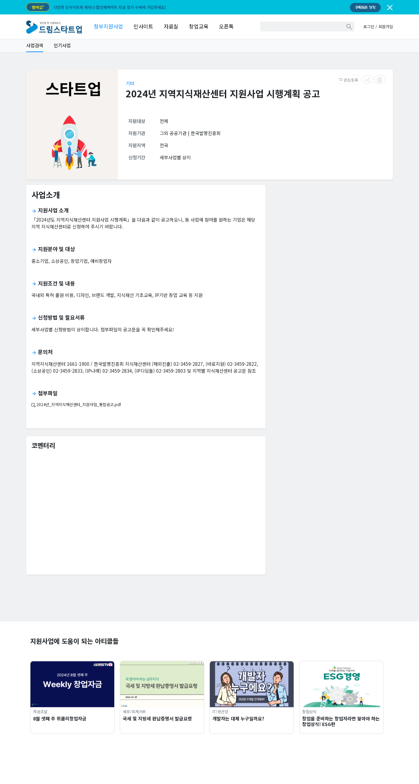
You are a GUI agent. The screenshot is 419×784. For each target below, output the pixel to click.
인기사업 (62, 45)
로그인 (368, 26)
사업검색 (34, 45)
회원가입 (385, 26)
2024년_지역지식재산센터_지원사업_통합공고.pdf (76, 404)
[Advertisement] (332, 236)
